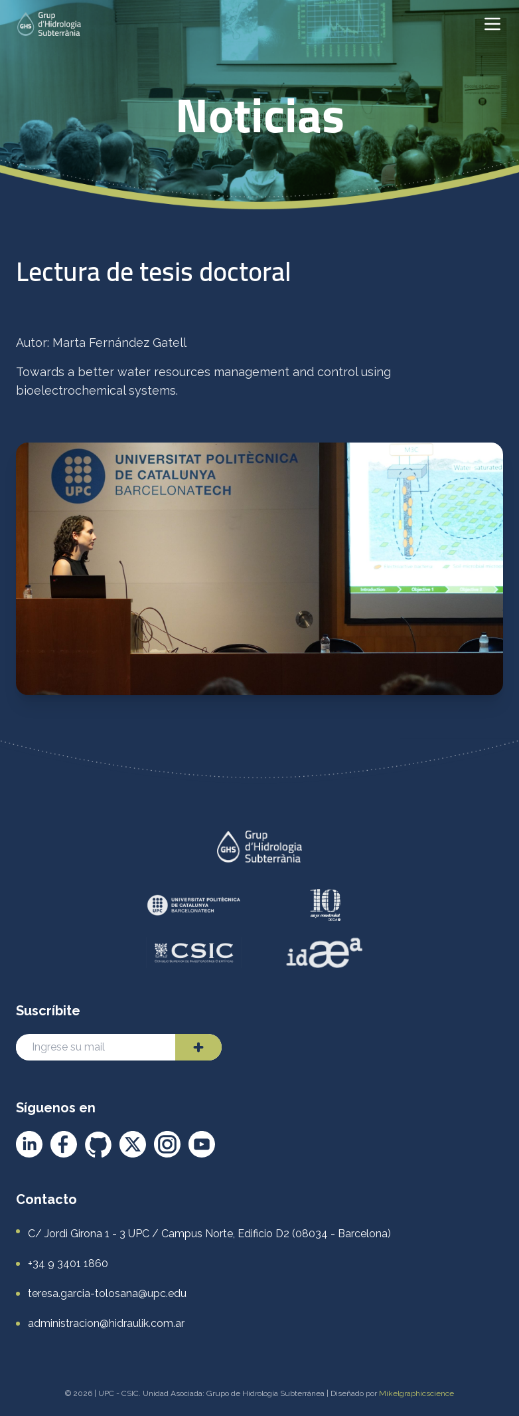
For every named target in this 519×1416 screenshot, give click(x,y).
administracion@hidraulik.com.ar (106, 1323)
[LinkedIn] (29, 1144)
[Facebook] (63, 1144)
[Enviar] (198, 1047)
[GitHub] (98, 1144)
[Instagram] (167, 1144)
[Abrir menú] (492, 24)
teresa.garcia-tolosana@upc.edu (107, 1293)
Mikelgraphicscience (416, 1393)
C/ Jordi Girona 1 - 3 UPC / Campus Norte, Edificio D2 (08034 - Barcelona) (209, 1233)
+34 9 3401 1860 (68, 1263)
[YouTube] (201, 1144)
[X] (132, 1144)
